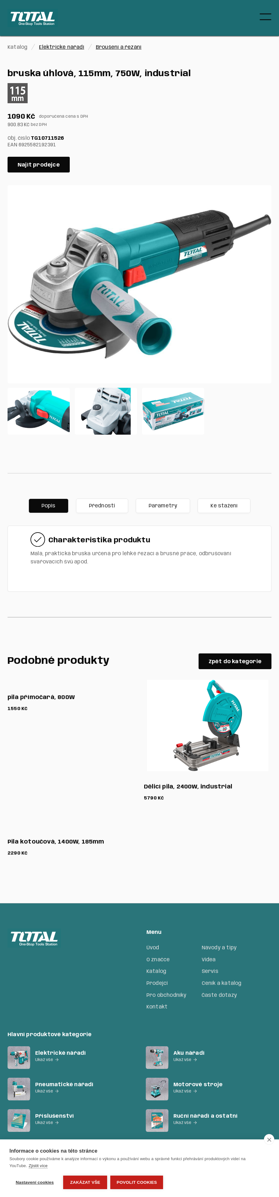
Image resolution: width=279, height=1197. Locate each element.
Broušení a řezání (118, 47)
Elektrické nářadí (61, 47)
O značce (158, 960)
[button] (265, 18)
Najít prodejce (39, 165)
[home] (33, 18)
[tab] (48, 506)
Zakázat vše (85, 1182)
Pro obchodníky (166, 995)
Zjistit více (38, 1165)
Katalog (156, 971)
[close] (269, 1139)
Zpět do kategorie (234, 661)
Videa (209, 960)
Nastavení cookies (35, 1182)
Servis (210, 971)
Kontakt (156, 1007)
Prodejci (157, 983)
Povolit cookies (137, 1182)
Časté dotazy (219, 995)
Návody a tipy (219, 948)
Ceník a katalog (222, 983)
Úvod (152, 948)
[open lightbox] (139, 284)
